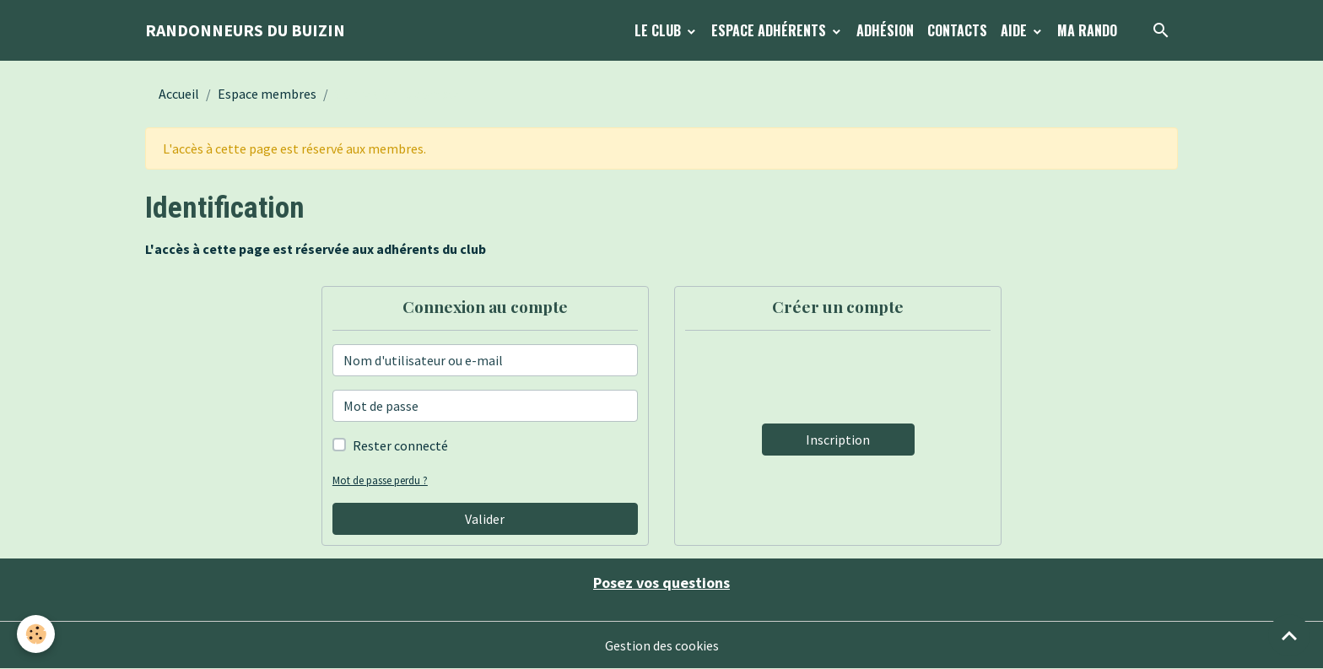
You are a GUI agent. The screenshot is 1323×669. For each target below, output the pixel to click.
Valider (485, 518)
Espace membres (267, 93)
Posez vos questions (661, 582)
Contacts (957, 30)
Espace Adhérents (770, 30)
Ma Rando (1087, 30)
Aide (1015, 30)
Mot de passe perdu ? (380, 480)
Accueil (179, 93)
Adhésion (885, 30)
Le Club (659, 30)
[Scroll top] (1289, 635)
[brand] (245, 30)
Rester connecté (400, 445)
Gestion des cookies (662, 645)
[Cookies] (36, 634)
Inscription (838, 439)
